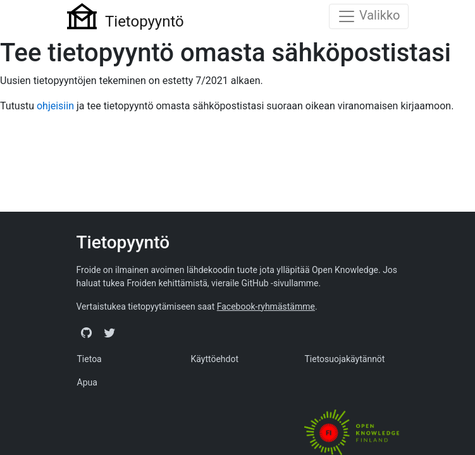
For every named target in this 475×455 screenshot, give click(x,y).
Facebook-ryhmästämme (266, 306)
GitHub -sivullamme (279, 283)
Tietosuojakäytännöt (344, 359)
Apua (87, 382)
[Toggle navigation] (369, 16)
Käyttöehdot (214, 359)
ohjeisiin (55, 106)
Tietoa (89, 359)
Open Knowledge (345, 270)
